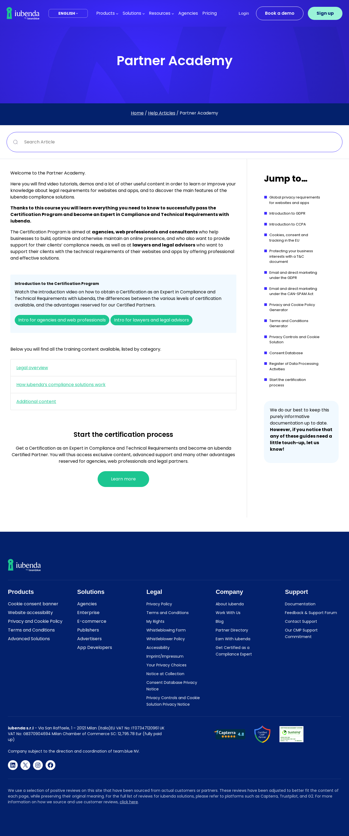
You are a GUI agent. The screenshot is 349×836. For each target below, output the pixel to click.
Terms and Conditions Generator (288, 323)
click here (129, 802)
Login (244, 13)
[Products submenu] (117, 13)
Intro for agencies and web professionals (62, 320)
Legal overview (32, 368)
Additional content (36, 401)
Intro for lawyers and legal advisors (151, 320)
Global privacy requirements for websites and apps (294, 200)
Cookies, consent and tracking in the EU (288, 237)
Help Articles (161, 113)
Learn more (123, 479)
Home (137, 113)
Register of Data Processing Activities (293, 366)
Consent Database (286, 353)
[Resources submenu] (173, 13)
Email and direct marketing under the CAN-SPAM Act (293, 291)
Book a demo (279, 13)
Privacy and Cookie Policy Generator (292, 307)
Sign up (325, 13)
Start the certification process (287, 382)
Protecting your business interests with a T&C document (291, 256)
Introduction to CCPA (287, 224)
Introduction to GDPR (287, 213)
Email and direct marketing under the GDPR (293, 275)
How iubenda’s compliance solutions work (61, 384)
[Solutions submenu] (143, 13)
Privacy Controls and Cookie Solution (294, 339)
